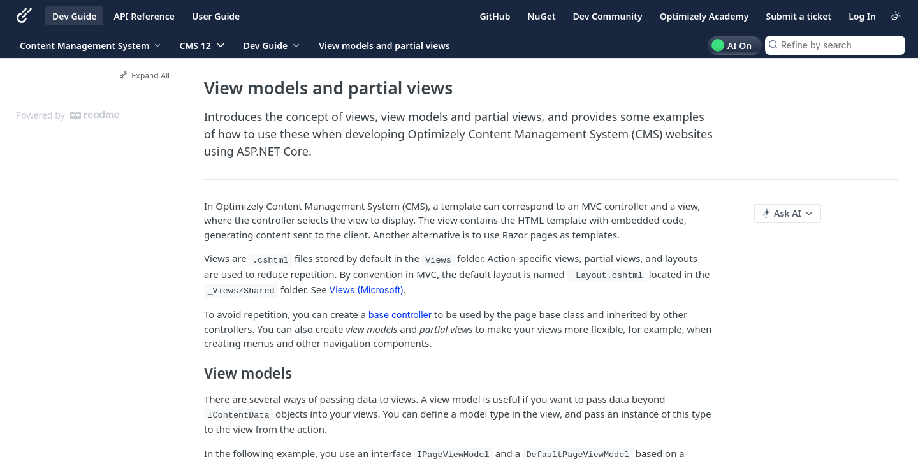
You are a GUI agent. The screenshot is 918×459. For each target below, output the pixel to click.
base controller (400, 314)
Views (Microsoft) (367, 289)
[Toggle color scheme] (895, 16)
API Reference (144, 16)
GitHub (494, 16)
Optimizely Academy (704, 16)
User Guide (216, 16)
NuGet (542, 16)
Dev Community (608, 16)
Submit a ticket (798, 16)
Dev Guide (74, 16)
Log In (862, 16)
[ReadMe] (94, 115)
